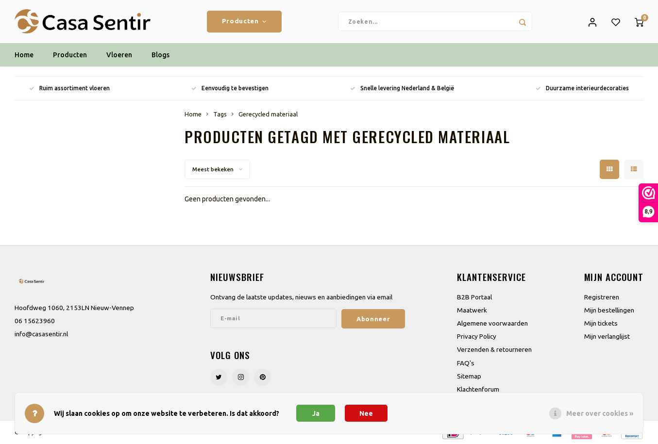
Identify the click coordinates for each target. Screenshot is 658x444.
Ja (316, 413)
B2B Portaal (474, 297)
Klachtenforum (478, 390)
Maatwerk (472, 310)
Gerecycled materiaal (268, 114)
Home (24, 56)
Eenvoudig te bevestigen (230, 89)
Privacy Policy (476, 337)
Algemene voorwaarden (492, 324)
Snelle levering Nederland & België (402, 89)
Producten (244, 21)
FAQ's (465, 363)
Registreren (601, 297)
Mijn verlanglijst (607, 337)
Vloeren (119, 56)
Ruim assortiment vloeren (69, 89)
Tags (220, 114)
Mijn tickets (601, 324)
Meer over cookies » (599, 413)
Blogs (160, 56)
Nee (366, 413)
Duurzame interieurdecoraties (582, 89)
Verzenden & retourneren (494, 350)
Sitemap (469, 376)
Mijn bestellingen (609, 310)
